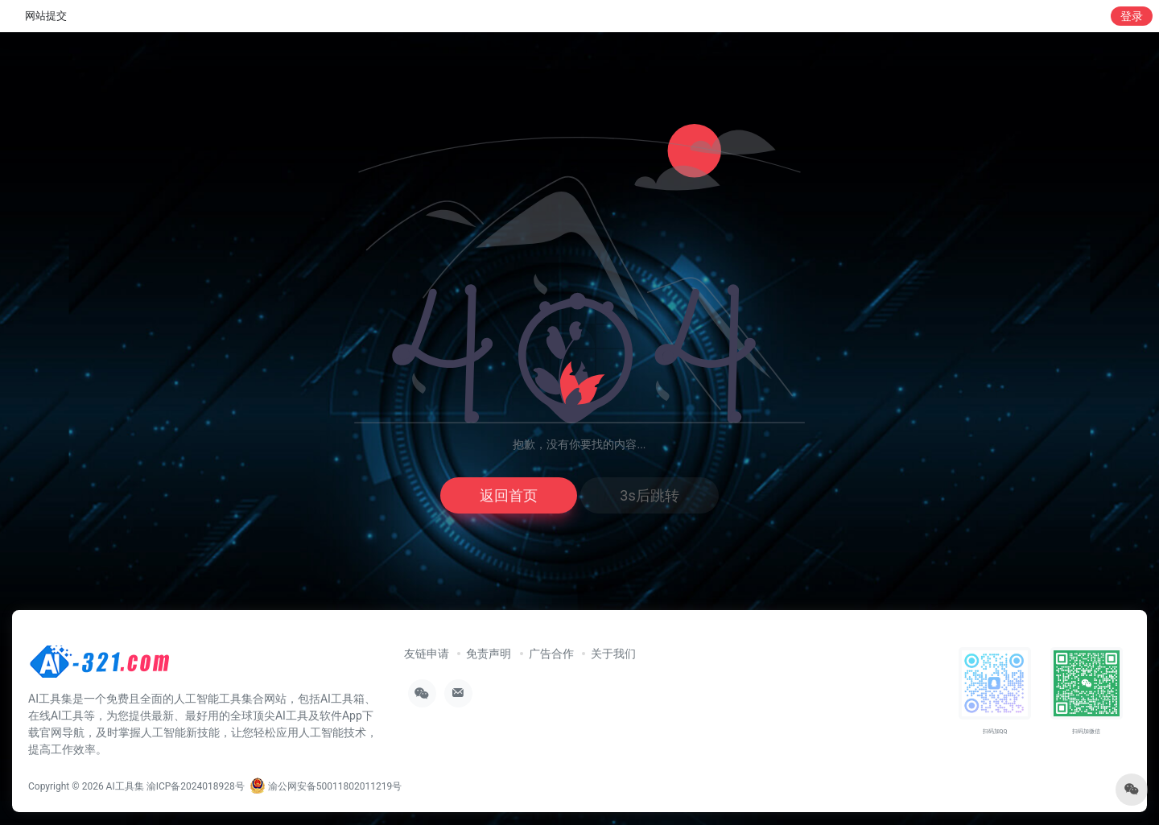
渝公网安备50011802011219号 (326, 786)
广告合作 (551, 653)
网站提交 (46, 16)
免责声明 (488, 653)
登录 (1131, 16)
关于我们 (613, 653)
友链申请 (426, 653)
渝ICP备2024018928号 (195, 786)
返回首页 (509, 495)
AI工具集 (125, 786)
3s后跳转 (649, 495)
